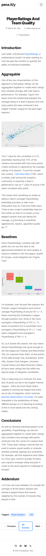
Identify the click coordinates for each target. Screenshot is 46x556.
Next (38, 526)
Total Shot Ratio (22, 174)
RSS (31, 551)
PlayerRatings (31, 54)
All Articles (25, 526)
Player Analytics (18, 515)
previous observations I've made (17, 397)
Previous (11, 526)
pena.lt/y (8, 5)
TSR (31, 515)
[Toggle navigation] (41, 4)
